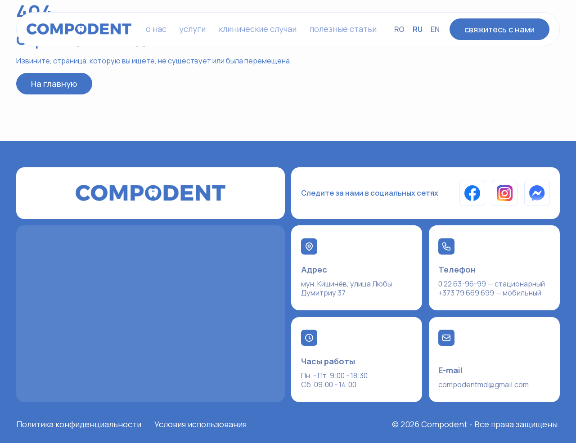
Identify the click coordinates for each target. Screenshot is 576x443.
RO (399, 29)
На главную (54, 83)
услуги (192, 28)
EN (435, 29)
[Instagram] (505, 193)
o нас (156, 28)
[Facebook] (472, 193)
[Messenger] (537, 193)
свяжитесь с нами (499, 29)
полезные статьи (343, 28)
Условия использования (200, 424)
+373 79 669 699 (466, 293)
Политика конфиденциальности (78, 424)
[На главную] (79, 29)
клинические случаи (258, 28)
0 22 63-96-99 (462, 284)
